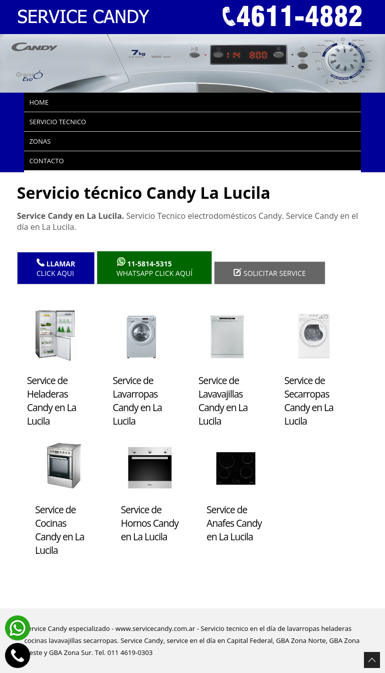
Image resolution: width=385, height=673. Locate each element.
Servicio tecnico (57, 121)
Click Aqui (56, 268)
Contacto (46, 160)
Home (39, 102)
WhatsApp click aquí (154, 267)
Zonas (40, 141)
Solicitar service (270, 273)
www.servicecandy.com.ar (155, 628)
